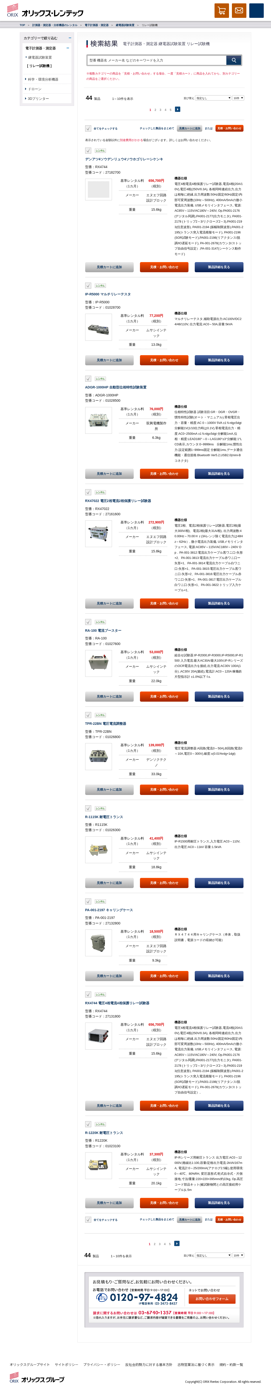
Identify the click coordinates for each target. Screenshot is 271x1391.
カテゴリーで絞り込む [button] (40, 38)
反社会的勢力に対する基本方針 (149, 1364)
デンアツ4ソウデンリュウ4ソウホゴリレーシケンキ (124, 159)
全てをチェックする (106, 128)
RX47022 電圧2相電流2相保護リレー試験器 (118, 501)
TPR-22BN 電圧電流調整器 (105, 724)
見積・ (164, 267)
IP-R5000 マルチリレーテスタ (108, 294)
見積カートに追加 (189, 128)
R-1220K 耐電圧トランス (104, 1133)
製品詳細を (219, 267)
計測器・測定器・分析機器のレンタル (54, 25)
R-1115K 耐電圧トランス (104, 817)
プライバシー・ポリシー (101, 1364)
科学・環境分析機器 (43, 79)
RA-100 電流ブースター (103, 630)
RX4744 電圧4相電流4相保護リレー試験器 (117, 1003)
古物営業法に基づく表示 (196, 1364)
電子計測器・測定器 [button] (40, 48)
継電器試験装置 (125, 25)
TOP (22, 25)
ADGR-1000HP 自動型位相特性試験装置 (115, 387)
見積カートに (109, 267)
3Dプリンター (38, 99)
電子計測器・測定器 (97, 25)
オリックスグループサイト (30, 1364)
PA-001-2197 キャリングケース (109, 910)
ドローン (35, 89)
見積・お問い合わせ (229, 128)
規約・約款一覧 (231, 1364)
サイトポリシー (66, 1364)
